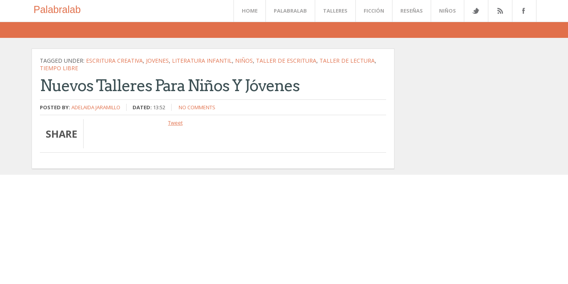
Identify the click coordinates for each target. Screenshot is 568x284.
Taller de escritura (286, 60)
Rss (499, 11)
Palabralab (57, 9)
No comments (197, 107)
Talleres (335, 10)
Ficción (374, 10)
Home (250, 10)
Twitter (475, 11)
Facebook (522, 11)
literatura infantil (202, 60)
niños (244, 60)
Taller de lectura (347, 60)
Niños (447, 10)
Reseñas (411, 10)
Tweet (175, 122)
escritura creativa (114, 60)
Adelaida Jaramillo (95, 107)
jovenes (157, 60)
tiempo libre (59, 68)
